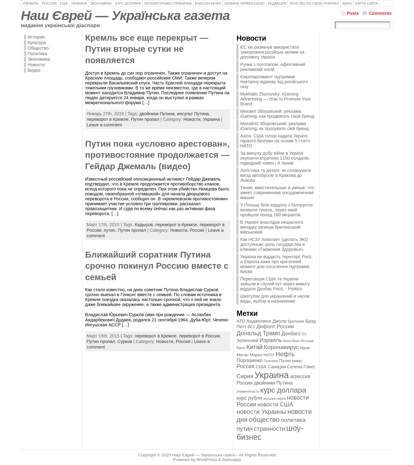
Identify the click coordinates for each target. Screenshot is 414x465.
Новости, (193, 119)
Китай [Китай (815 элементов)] (255, 347)
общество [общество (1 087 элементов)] (264, 419)
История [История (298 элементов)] (307, 341)
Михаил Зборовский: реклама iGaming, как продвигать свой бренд (277, 114)
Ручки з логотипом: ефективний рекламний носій (272, 67)
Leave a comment (104, 124)
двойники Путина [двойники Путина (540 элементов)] (273, 382)
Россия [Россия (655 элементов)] (245, 366)
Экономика (39, 59)
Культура (37, 42)
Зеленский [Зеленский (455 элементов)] (247, 340)
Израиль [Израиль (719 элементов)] (270, 340)
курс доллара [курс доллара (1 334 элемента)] (283, 390)
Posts (353, 13)
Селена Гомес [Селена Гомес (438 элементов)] (301, 366)
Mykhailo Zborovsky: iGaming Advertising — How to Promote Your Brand (275, 99)
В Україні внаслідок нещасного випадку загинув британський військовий (271, 227)
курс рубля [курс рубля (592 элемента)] (249, 398)
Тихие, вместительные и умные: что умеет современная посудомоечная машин (277, 192)
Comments (380, 13)
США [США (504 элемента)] (260, 366)
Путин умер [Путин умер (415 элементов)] (290, 360)
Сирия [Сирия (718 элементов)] (244, 376)
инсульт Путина (193, 113)
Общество (38, 48)
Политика (37, 53)
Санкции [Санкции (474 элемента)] (277, 366)
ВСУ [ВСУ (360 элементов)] (251, 327)
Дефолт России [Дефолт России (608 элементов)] (275, 326)
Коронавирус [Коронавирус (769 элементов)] (281, 347)
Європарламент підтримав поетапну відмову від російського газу (274, 81)
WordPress (206, 459)
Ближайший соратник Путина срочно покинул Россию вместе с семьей (157, 266)
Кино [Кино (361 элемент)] (240, 348)
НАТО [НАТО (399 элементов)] (268, 355)
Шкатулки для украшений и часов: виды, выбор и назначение (275, 299)
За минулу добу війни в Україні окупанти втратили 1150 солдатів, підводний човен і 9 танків (275, 158)
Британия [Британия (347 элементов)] (296, 321)
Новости (36, 64)
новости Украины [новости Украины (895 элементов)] (261, 411)
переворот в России (199, 335)
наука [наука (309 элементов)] (281, 398)
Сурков (125, 341)
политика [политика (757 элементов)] (293, 420)
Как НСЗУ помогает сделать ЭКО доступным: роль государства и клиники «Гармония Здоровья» (274, 244)
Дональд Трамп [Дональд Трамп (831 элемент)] (258, 333)
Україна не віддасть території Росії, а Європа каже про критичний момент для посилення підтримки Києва (276, 264)
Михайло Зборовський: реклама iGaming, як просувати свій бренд (274, 126)
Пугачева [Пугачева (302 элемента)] (271, 361)
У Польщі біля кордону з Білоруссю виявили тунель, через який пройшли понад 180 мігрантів (276, 209)
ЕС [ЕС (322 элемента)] (304, 334)
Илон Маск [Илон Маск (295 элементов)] (291, 341)
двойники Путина (157, 113)
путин (109, 230)
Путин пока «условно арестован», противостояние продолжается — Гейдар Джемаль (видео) (157, 155)
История (36, 37)
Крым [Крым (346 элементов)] (305, 348)
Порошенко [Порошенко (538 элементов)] (249, 360)
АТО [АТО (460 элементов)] (240, 321)
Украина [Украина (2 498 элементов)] (272, 375)
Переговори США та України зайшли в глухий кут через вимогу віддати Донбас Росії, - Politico (275, 283)
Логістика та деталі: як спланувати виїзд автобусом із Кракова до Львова (275, 175)
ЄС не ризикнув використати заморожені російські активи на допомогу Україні (272, 52)
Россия (197, 230)
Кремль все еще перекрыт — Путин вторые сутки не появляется (147, 49)
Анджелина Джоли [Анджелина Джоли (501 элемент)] (266, 321)
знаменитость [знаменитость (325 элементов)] (247, 391)
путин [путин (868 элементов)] (244, 428)
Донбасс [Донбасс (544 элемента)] (291, 333)
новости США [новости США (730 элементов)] (275, 404)
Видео (34, 70)
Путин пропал (145, 119)
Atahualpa (231, 459)
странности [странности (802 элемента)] (269, 429)
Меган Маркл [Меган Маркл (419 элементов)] (249, 355)
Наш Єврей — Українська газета (125, 15)
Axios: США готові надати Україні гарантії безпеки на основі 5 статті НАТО (275, 140)
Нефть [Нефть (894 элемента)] (285, 354)
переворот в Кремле (108, 119)
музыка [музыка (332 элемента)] (269, 398)
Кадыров (144, 224)
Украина (211, 119)
